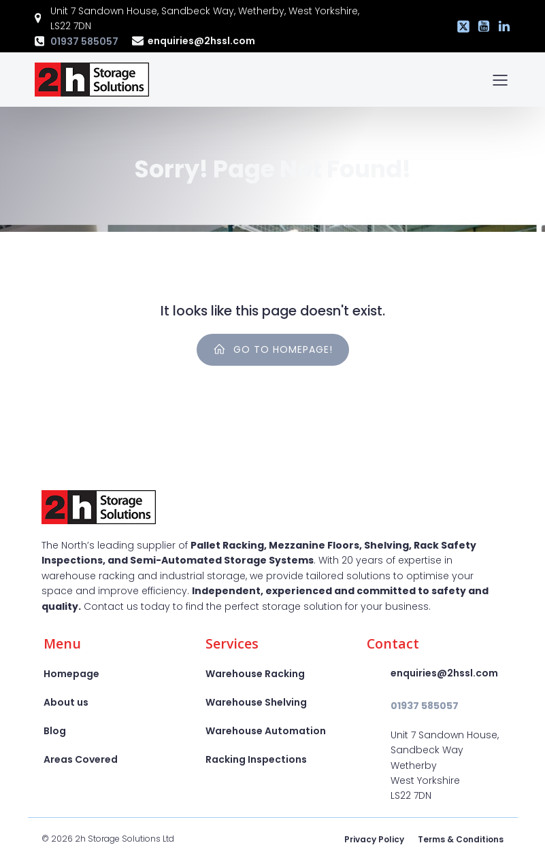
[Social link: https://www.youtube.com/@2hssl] (480, 26)
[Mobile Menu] (501, 79)
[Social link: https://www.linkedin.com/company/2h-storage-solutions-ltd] (501, 26)
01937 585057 (84, 41)
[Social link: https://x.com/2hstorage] (460, 26)
